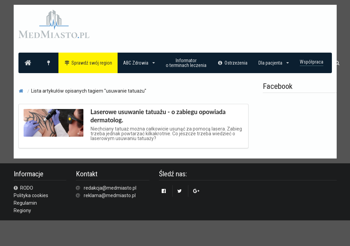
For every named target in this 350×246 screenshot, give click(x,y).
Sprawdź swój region (88, 63)
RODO (23, 188)
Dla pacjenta (273, 63)
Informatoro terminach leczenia (186, 63)
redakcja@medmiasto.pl (110, 188)
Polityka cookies (31, 195)
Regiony (22, 210)
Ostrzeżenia (232, 63)
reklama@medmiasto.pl (110, 195)
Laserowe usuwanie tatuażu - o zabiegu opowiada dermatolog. (158, 116)
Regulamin (25, 203)
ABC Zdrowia (139, 63)
